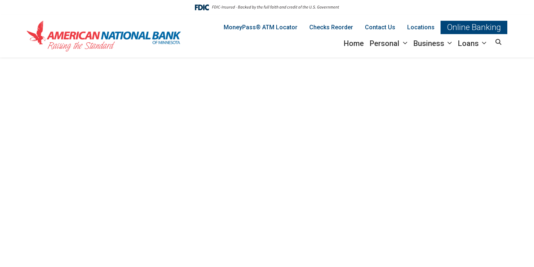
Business (429, 43)
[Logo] (104, 36)
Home (354, 43)
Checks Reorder (331, 27)
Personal (385, 43)
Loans (469, 43)
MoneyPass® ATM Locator (260, 27)
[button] (498, 42)
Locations (421, 27)
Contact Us (380, 27)
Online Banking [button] (474, 27)
